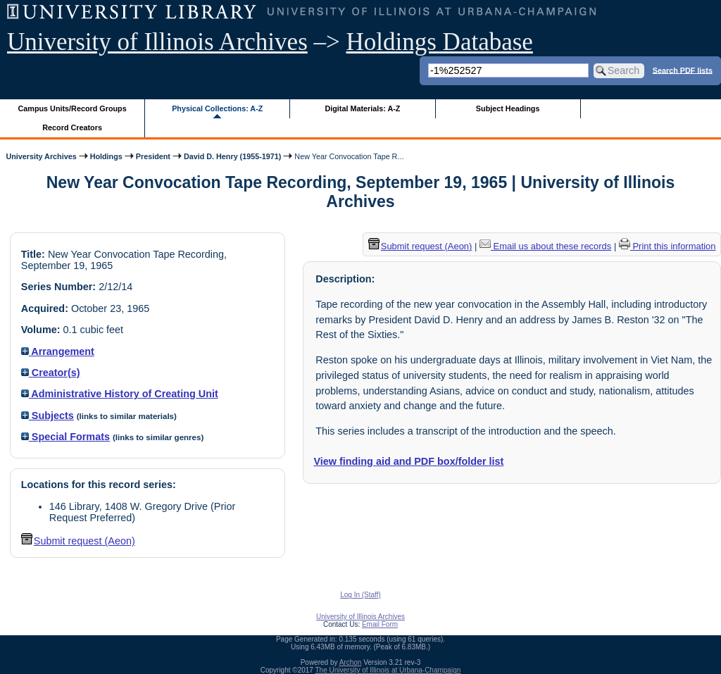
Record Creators (72, 127)
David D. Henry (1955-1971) (232, 156)
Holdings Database (439, 42)
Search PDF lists (683, 69)
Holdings (106, 156)
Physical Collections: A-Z (217, 108)
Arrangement (57, 351)
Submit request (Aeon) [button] (78, 541)
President (153, 156)
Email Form (380, 624)
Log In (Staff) (360, 595)
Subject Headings (508, 108)
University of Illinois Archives (157, 42)
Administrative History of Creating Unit (119, 393)
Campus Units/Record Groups (72, 108)
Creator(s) (50, 372)
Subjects (47, 415)
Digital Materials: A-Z (362, 108)
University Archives (41, 156)
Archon (350, 662)
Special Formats (65, 436)
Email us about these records (545, 246)
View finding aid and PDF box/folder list (408, 461)
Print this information (667, 246)
